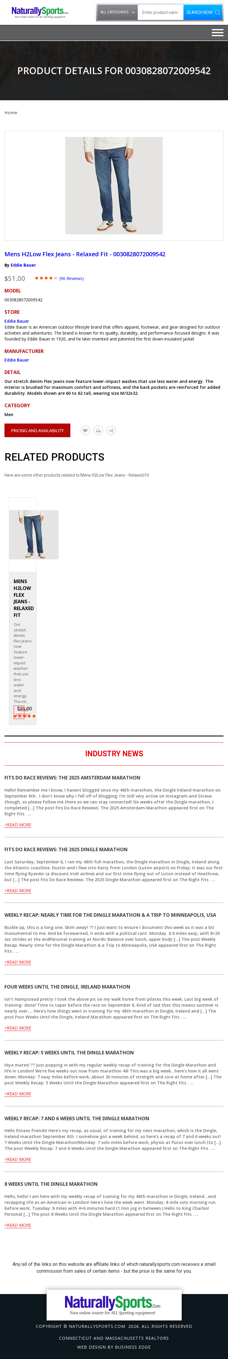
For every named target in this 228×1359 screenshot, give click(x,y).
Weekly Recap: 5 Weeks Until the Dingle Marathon (69, 1052)
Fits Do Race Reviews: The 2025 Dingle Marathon (66, 849)
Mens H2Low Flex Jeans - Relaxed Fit (24, 598)
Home (11, 112)
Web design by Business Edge (114, 1347)
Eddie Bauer (23, 265)
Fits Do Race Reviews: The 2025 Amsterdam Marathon (72, 777)
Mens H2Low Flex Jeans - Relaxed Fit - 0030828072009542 (84, 254)
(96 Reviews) (71, 278)
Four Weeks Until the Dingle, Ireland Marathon (67, 987)
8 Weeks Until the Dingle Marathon (51, 1184)
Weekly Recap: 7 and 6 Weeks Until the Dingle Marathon (76, 1118)
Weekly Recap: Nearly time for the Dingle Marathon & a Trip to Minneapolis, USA (110, 915)
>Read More (17, 825)
